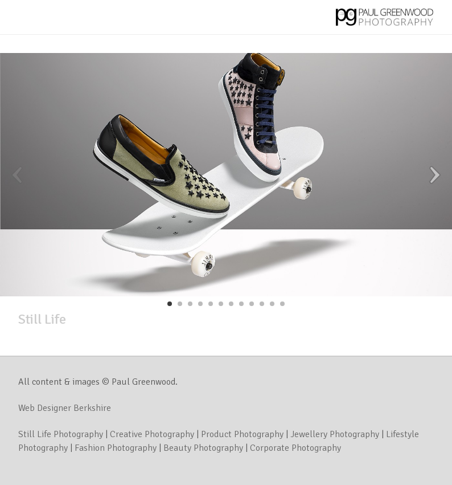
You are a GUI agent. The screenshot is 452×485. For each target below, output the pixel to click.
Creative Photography (152, 434)
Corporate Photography (295, 448)
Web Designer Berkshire (64, 408)
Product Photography (242, 434)
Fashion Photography (116, 448)
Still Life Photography (60, 434)
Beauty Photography (203, 448)
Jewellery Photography (334, 434)
